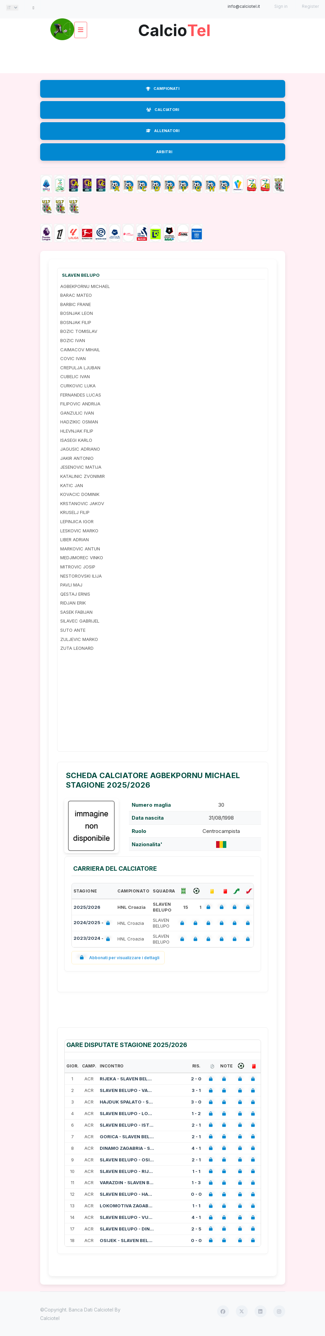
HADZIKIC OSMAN (79, 421)
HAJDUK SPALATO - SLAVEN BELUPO (127, 1102)
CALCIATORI (162, 109)
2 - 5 (196, 1229)
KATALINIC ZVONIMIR (82, 476)
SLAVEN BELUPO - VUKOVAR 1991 (127, 1217)
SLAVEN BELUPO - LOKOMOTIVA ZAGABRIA (127, 1113)
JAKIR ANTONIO (77, 458)
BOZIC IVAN (72, 340)
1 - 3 (196, 1182)
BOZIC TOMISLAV (78, 331)
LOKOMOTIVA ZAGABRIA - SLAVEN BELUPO (127, 1205)
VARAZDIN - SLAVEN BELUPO (127, 1182)
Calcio (174, 27)
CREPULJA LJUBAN (80, 367)
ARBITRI (164, 151)
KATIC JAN (71, 485)
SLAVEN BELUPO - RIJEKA (127, 1171)
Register (310, 6)
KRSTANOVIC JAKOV (82, 503)
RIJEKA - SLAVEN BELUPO (127, 1078)
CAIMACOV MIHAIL (80, 349)
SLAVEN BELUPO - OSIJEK (127, 1159)
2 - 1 (196, 1125)
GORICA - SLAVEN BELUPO (127, 1136)
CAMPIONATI (162, 88)
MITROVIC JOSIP (77, 566)
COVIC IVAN (73, 358)
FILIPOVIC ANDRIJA (80, 403)
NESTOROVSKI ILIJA (81, 576)
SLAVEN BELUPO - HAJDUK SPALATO (127, 1194)
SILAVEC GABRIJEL (79, 621)
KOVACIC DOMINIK (79, 494)
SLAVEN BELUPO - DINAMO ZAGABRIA (127, 1229)
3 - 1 (196, 1090)
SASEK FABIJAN (76, 612)
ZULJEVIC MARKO (79, 639)
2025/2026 (87, 907)
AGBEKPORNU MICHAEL (85, 286)
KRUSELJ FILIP (75, 512)
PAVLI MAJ (71, 584)
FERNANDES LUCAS (80, 395)
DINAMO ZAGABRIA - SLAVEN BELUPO (127, 1148)
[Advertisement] (164, 56)
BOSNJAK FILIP (75, 322)
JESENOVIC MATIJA (80, 467)
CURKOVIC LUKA (78, 385)
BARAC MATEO (76, 295)
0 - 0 (196, 1194)
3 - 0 (196, 1102)
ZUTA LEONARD (77, 648)
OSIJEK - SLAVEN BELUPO (127, 1240)
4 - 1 (196, 1148)
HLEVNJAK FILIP (76, 431)
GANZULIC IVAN (77, 413)
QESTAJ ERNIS (75, 594)
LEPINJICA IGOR (77, 521)
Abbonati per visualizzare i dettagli (118, 957)
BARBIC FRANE (75, 304)
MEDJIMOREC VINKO (81, 557)
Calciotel (50, 1318)
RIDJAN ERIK (73, 603)
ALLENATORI (162, 130)
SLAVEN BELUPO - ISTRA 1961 (127, 1125)
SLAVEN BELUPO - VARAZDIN (127, 1090)
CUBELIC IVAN (75, 376)
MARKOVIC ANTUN (80, 548)
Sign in (281, 6)
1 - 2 (196, 1113)
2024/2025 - (93, 923)
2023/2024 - (93, 939)
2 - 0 (196, 1078)
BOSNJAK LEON (76, 313)
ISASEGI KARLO (76, 440)
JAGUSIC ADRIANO (80, 449)
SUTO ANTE (72, 630)
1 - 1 (196, 1171)
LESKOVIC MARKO (79, 530)
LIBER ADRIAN (74, 539)
